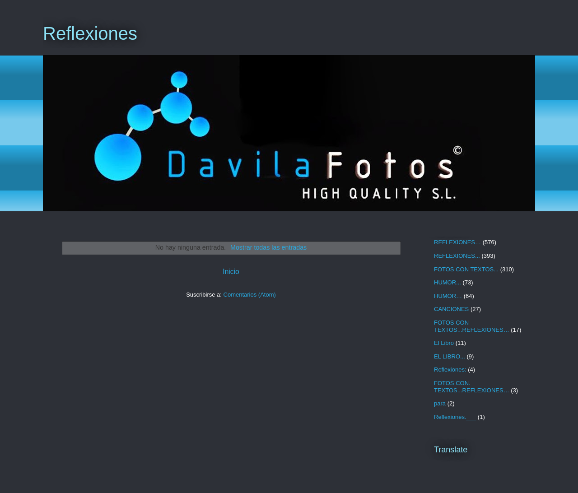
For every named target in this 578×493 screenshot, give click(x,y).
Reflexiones (90, 33)
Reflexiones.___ (455, 417)
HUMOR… (448, 296)
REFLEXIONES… (457, 242)
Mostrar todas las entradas (268, 247)
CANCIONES (451, 309)
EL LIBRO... (449, 356)
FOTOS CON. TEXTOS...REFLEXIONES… (471, 387)
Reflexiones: (450, 369)
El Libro (444, 343)
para (440, 403)
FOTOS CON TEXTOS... (466, 269)
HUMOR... (447, 282)
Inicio (231, 271)
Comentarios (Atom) (250, 294)
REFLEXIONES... (457, 255)
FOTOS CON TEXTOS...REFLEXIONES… (471, 326)
